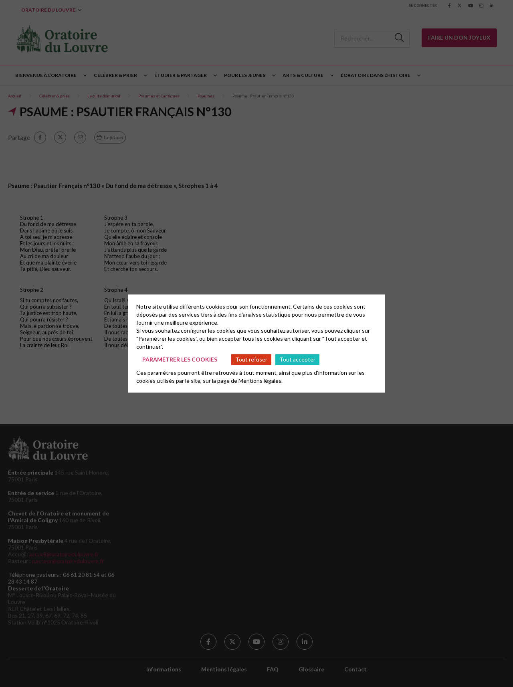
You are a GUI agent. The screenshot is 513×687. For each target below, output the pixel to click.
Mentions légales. (260, 380)
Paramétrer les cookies (179, 359)
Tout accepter (297, 359)
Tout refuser (251, 359)
